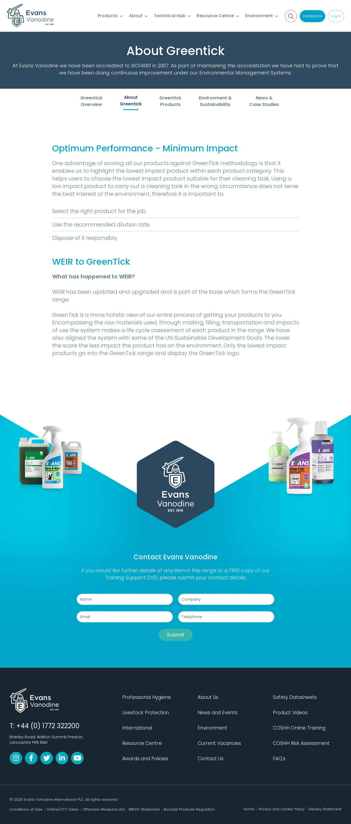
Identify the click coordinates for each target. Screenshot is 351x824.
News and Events (217, 712)
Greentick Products (170, 101)
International (137, 728)
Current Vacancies (219, 743)
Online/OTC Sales (62, 809)
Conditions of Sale (26, 809)
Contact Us (312, 16)
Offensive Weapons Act (103, 809)
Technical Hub (172, 16)
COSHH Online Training (299, 728)
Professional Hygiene (146, 697)
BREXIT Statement (144, 809)
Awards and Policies (145, 758)
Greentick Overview (91, 101)
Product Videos (290, 712)
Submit (175, 634)
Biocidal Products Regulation (189, 809)
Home (249, 809)
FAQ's (279, 758)
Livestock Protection (145, 712)
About (138, 16)
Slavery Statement (324, 809)
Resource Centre (218, 16)
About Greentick (131, 100)
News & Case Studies (264, 101)
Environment (261, 16)
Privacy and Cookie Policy (281, 809)
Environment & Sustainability (215, 101)
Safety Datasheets (295, 697)
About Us (208, 697)
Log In (336, 16)
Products (110, 16)
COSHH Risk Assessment (301, 743)
